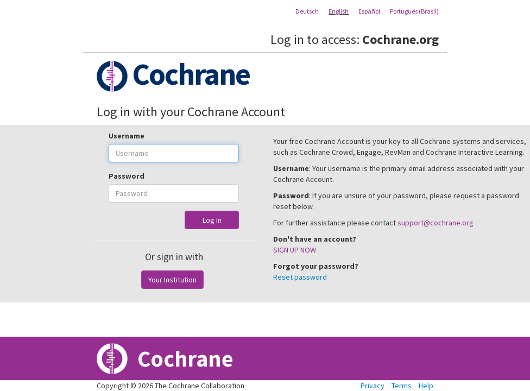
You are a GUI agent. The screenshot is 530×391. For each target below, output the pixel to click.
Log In (212, 220)
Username (126, 136)
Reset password (300, 277)
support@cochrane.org (436, 223)
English (339, 11)
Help (426, 385)
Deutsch (307, 11)
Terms (402, 385)
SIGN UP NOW (294, 250)
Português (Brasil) (414, 11)
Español (369, 11)
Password (126, 176)
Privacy (372, 385)
